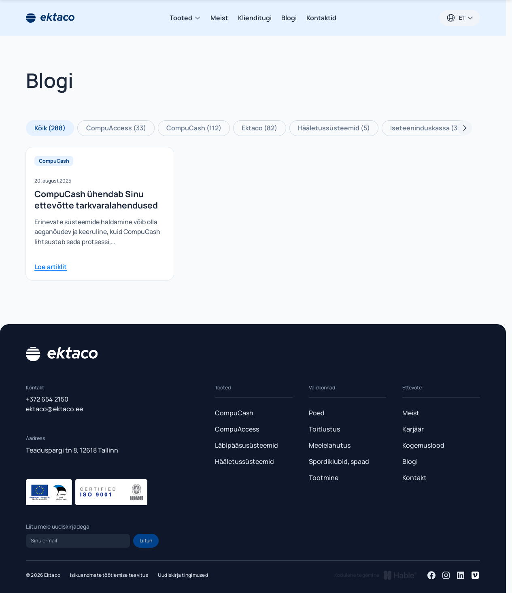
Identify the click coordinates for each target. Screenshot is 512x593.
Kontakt (414, 477)
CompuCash (193, 127)
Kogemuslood (423, 445)
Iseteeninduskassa (427, 127)
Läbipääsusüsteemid (246, 445)
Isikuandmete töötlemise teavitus (109, 575)
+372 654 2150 (47, 399)
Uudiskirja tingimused (183, 575)
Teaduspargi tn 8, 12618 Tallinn (72, 450)
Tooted (185, 17)
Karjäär (413, 429)
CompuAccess (116, 127)
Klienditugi (255, 17)
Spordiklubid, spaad (339, 461)
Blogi (289, 17)
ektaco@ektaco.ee (54, 408)
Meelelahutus (330, 445)
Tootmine (323, 477)
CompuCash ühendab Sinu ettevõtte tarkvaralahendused (96, 199)
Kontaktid (321, 17)
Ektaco (259, 127)
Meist (219, 17)
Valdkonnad (322, 387)
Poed (317, 412)
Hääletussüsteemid (334, 127)
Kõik (50, 127)
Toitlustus (324, 429)
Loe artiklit (50, 266)
